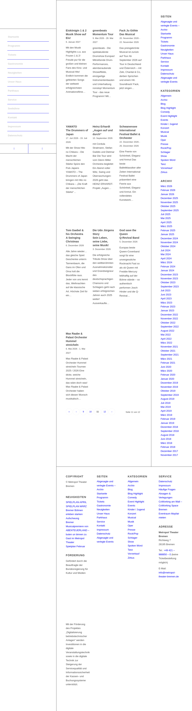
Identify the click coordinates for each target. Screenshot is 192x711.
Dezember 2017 (169, 451)
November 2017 (169, 455)
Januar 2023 (167, 310)
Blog (163, 103)
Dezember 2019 (169, 382)
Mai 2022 (166, 334)
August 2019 (167, 398)
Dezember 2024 (169, 238)
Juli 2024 (165, 250)
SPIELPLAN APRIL (76, 502)
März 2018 (166, 443)
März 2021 (166, 358)
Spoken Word (168, 160)
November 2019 (169, 386)
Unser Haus (167, 53)
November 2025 (169, 202)
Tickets (164, 41)
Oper (163, 140)
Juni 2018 (166, 438)
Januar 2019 (167, 423)
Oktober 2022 (168, 322)
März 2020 (166, 370)
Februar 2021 (168, 362)
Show (164, 156)
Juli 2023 (165, 290)
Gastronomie (168, 45)
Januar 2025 (167, 234)
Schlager (165, 152)
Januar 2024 (167, 270)
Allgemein (166, 95)
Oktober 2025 (168, 206)
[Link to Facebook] (14, 148)
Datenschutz (167, 73)
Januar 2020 (167, 378)
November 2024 (169, 242)
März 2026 (166, 186)
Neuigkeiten (167, 49)
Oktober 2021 (168, 350)
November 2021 (169, 346)
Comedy (165, 111)
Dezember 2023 (169, 274)
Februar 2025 (168, 230)
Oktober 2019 (168, 390)
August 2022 (167, 330)
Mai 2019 (166, 406)
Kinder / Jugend (169, 124)
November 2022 (169, 318)
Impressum (167, 69)
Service (165, 61)
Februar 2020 (168, 374)
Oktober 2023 (168, 282)
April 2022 (166, 338)
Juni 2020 (166, 366)
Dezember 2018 (169, 427)
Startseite (166, 33)
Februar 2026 (168, 190)
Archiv (164, 99)
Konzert (165, 128)
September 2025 (170, 210)
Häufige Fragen (167, 489)
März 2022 (166, 342)
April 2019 (166, 410)
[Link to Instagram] (42, 148)
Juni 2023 (166, 294)
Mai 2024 (166, 254)
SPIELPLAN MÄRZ (76, 506)
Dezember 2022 (169, 314)
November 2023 (169, 278)
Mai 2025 (166, 218)
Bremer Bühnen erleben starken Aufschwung (74, 514)
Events (164, 119)
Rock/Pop (166, 148)
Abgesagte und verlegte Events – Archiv (170, 25)
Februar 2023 (168, 306)
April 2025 (166, 222)
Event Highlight (169, 116)
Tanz (163, 164)
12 (105, 412)
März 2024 (166, 262)
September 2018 (170, 431)
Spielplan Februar (75, 546)
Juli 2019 (165, 403)
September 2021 (170, 354)
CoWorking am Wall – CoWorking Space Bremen (170, 505)
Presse (164, 144)
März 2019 (166, 415)
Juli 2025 (165, 214)
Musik (164, 136)
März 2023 (166, 302)
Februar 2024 (168, 266)
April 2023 (166, 298)
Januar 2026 (167, 194)
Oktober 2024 (168, 246)
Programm (166, 37)
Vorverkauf (166, 168)
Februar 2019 (168, 418)
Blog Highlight (168, 108)
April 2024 (166, 258)
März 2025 (166, 226)
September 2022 (170, 326)
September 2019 (170, 395)
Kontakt (165, 65)
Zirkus (164, 172)
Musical (165, 131)
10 (90, 412)
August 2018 (167, 435)
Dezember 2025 (169, 198)
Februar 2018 (168, 447)
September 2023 (170, 286)
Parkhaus (166, 57)
